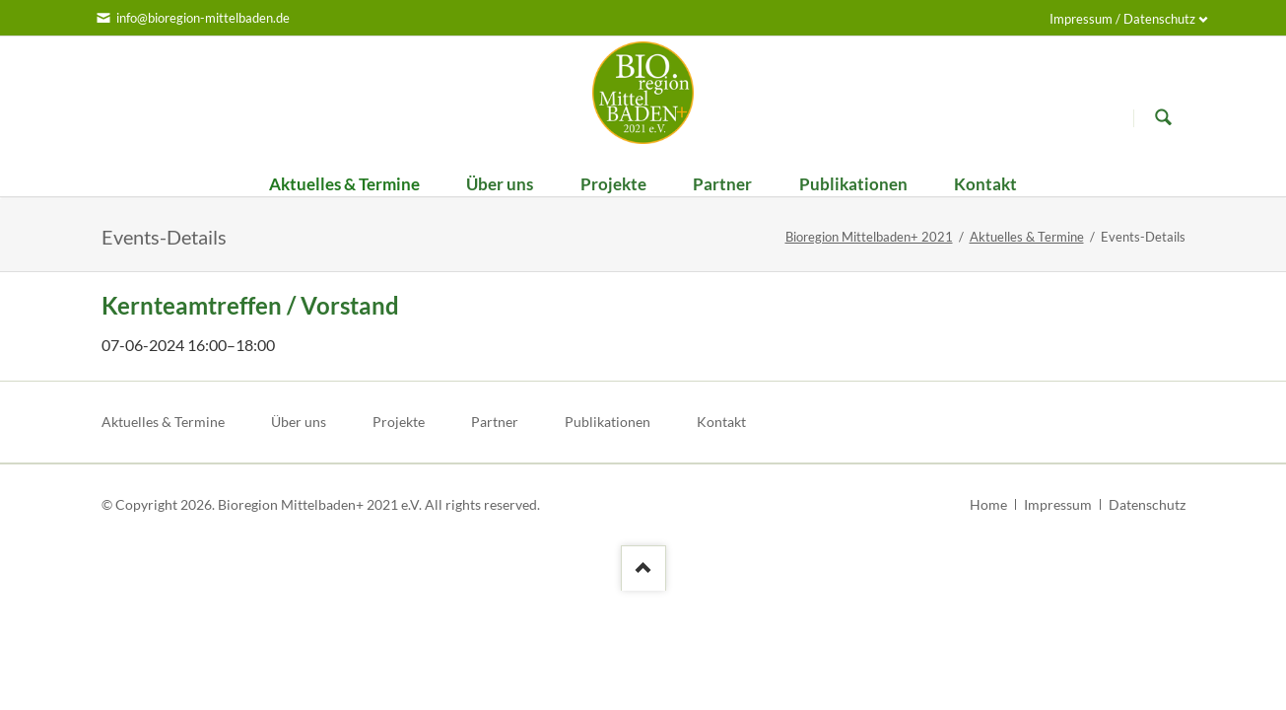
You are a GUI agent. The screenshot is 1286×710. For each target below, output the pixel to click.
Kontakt (721, 421)
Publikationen (607, 421)
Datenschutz (1147, 504)
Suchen (1163, 117)
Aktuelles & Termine (1027, 237)
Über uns (298, 421)
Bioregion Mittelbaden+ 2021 (869, 237)
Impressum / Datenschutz (1122, 19)
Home (988, 504)
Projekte (398, 421)
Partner (494, 421)
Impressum (1058, 504)
